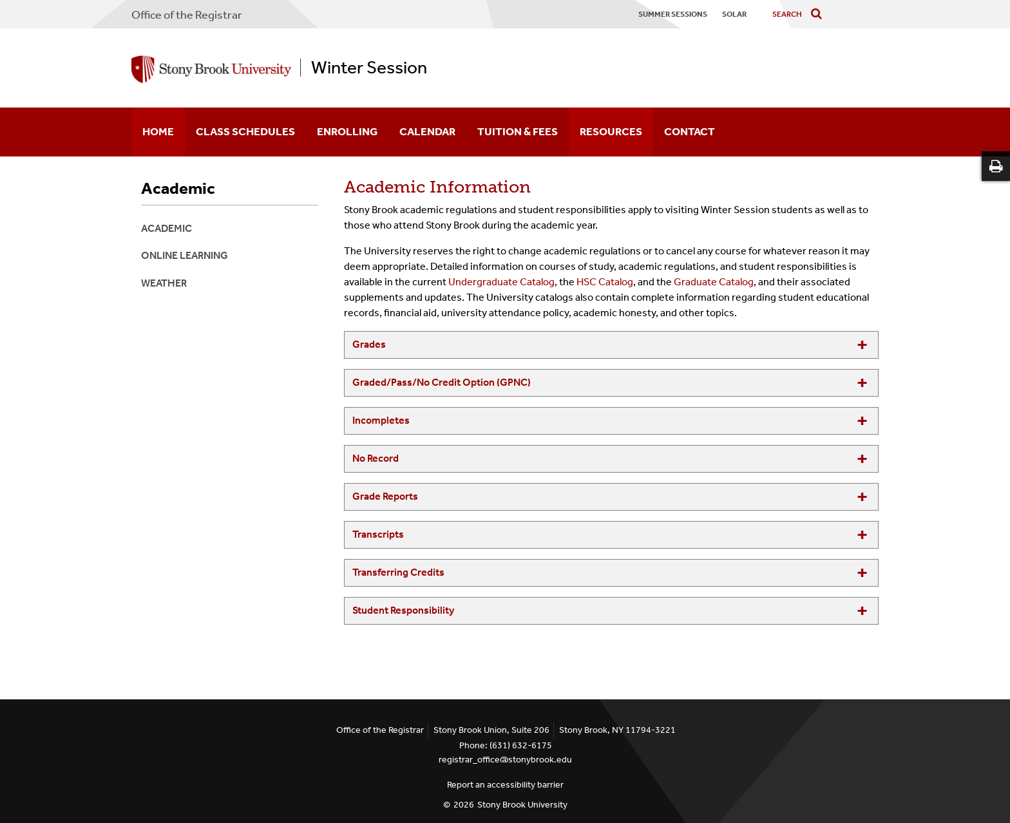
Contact (689, 131)
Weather (164, 283)
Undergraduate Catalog (501, 282)
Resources (611, 131)
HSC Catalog (604, 282)
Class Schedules (245, 131)
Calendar (427, 131)
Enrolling (347, 131)
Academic (178, 188)
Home (158, 131)
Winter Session (369, 68)
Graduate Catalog (714, 282)
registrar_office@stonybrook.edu (505, 759)
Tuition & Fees (517, 131)
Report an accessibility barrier (505, 784)
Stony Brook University (522, 804)
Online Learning (184, 255)
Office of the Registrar (186, 15)
